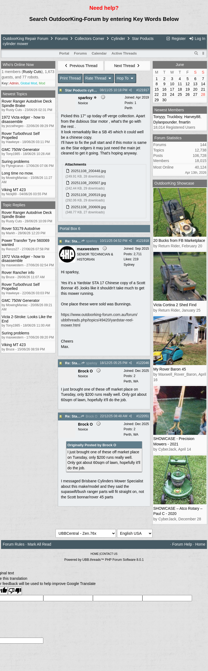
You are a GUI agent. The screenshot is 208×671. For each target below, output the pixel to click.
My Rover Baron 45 (169, 369)
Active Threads (124, 53)
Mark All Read (39, 544)
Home (200, 544)
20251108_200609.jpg (88, 207)
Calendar (99, 53)
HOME (94, 553)
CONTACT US (109, 553)
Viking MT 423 (14, 190)
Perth (128, 108)
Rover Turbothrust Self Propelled (21, 135)
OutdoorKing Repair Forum (25, 38)
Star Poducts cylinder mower (89, 90)
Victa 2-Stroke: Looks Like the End (27, 319)
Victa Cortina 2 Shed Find (174, 305)
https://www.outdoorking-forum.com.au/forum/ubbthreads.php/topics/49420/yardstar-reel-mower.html (99, 319)
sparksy (89, 241)
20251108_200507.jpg (88, 183)
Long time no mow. (18, 173)
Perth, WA (131, 381)
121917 (143, 90)
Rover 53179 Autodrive (21, 228)
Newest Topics (15, 94)
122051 (143, 416)
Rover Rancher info (18, 272)
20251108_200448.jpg (88, 171)
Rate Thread (98, 78)
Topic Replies (14, 205)
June (180, 64)
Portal (64, 53)
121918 (143, 241)
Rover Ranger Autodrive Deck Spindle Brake (27, 103)
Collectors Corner (89, 38)
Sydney (129, 265)
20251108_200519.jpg (88, 195)
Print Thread (70, 78)
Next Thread (127, 66)
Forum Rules (13, 544)
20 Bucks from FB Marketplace (179, 240)
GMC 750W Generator (21, 149)
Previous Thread (81, 66)
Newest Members (169, 110)
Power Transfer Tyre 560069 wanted (25, 242)
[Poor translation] (15, 591)
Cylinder (118, 38)
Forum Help (182, 544)
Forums (61, 38)
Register (176, 38)
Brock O (89, 416)
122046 (143, 363)
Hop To (126, 78)
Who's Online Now (18, 64)
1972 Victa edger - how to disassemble (23, 119)
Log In (197, 38)
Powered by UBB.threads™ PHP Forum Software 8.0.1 (104, 560)
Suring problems (15, 161)
